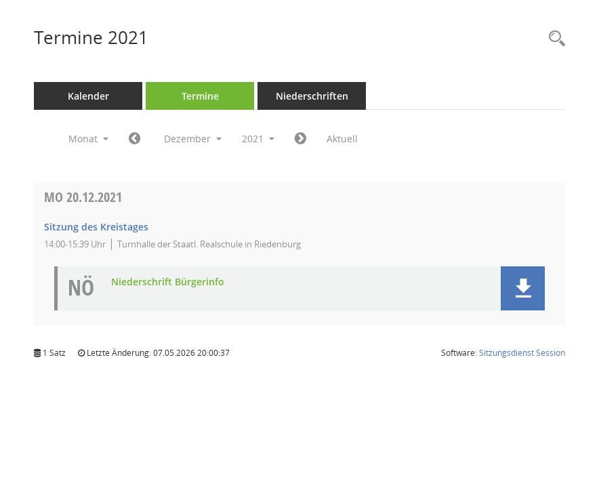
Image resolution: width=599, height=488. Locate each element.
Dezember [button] (193, 138)
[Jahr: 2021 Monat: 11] (134, 139)
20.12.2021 (83, 197)
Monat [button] (88, 138)
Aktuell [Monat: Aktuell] (342, 138)
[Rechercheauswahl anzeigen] (553, 39)
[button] (523, 288)
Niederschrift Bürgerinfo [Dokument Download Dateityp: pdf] (167, 282)
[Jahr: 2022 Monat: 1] (300, 139)
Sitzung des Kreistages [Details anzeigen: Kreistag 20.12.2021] (96, 226)
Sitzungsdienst (522, 353)
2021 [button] (258, 138)
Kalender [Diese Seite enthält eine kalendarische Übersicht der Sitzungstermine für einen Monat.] (88, 95)
